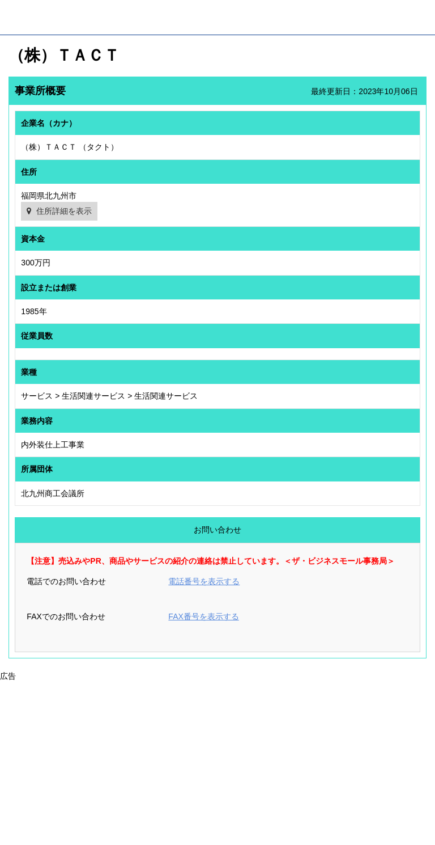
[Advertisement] (217, 761)
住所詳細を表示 (64, 211)
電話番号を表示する (204, 581)
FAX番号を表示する (203, 616)
